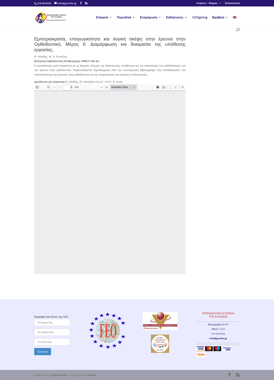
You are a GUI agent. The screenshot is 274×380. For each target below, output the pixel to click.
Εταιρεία (102, 17)
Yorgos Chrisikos (59, 375)
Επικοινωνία (232, 3)
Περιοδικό (124, 17)
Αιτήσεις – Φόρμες (207, 3)
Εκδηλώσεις (174, 17)
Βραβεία (218, 17)
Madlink (92, 375)
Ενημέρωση (148, 17)
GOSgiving (199, 17)
